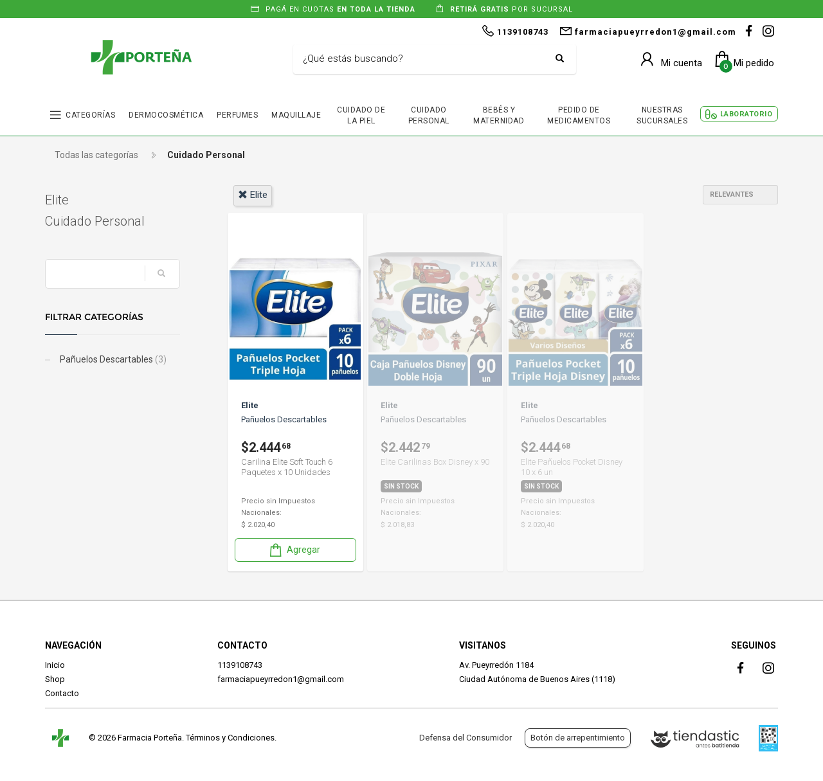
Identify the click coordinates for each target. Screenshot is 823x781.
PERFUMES (237, 115)
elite (252, 195)
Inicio (55, 665)
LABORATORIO (746, 114)
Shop (55, 679)
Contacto (62, 693)
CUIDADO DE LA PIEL (361, 115)
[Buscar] (425, 59)
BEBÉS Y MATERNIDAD (498, 115)
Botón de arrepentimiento (577, 737)
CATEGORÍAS (90, 115)
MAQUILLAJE (296, 115)
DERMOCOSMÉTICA (166, 115)
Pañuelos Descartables (112, 359)
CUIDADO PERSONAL (428, 115)
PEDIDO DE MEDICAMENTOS (578, 115)
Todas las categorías (96, 155)
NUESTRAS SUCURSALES (662, 115)
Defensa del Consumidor (465, 737)
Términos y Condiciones (230, 737)
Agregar (293, 550)
